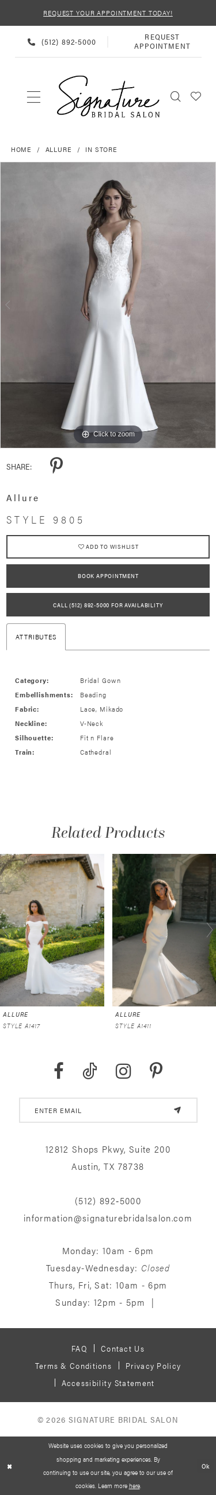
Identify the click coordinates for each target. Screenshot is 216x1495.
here (134, 1485)
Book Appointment (108, 576)
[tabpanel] (108, 305)
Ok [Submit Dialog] (206, 1465)
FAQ (79, 1348)
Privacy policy (153, 1365)
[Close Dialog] (9, 1466)
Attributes (36, 636)
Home (21, 149)
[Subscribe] (177, 1110)
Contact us (123, 1348)
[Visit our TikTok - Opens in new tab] (89, 1071)
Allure (59, 149)
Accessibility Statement (108, 1382)
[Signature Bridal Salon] (108, 97)
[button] (196, 96)
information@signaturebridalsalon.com (108, 1217)
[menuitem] (34, 96)
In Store (101, 149)
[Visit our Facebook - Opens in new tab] (59, 1071)
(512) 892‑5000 (108, 1200)
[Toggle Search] (176, 96)
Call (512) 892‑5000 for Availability (108, 605)
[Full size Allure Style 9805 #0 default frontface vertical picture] (108, 305)
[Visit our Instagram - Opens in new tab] (123, 1071)
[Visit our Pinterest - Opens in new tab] (156, 1071)
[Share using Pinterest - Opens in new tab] (56, 466)
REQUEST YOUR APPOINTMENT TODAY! (108, 12)
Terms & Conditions (73, 1365)
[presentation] (52, 930)
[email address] (108, 1110)
